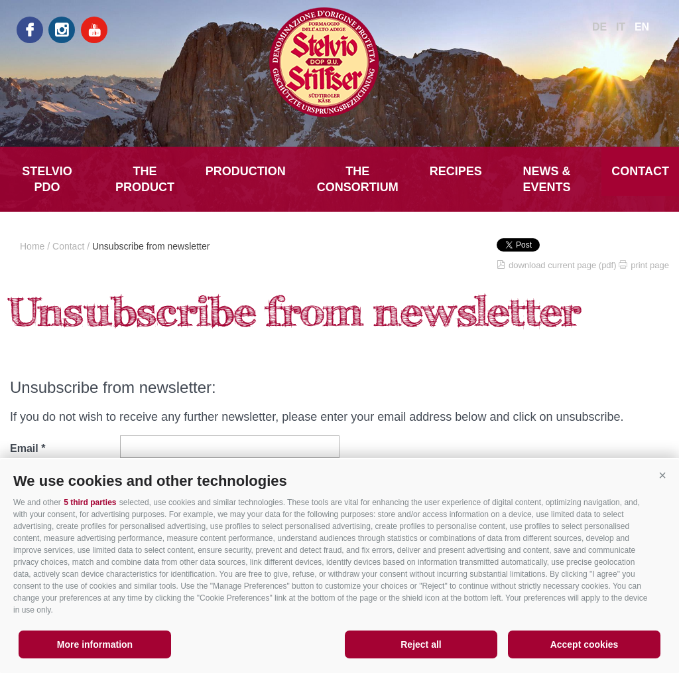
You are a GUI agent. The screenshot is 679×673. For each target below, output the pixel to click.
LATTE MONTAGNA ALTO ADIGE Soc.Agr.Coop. (339, 62)
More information (95, 644)
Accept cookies (584, 644)
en (642, 27)
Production (246, 171)
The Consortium (358, 179)
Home (32, 246)
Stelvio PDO (47, 179)
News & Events (547, 179)
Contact (640, 171)
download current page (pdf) (563, 265)
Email (24, 448)
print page (650, 265)
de (599, 27)
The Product (144, 179)
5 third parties (90, 502)
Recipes (456, 171)
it (620, 27)
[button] (662, 476)
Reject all (421, 644)
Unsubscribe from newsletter (151, 246)
